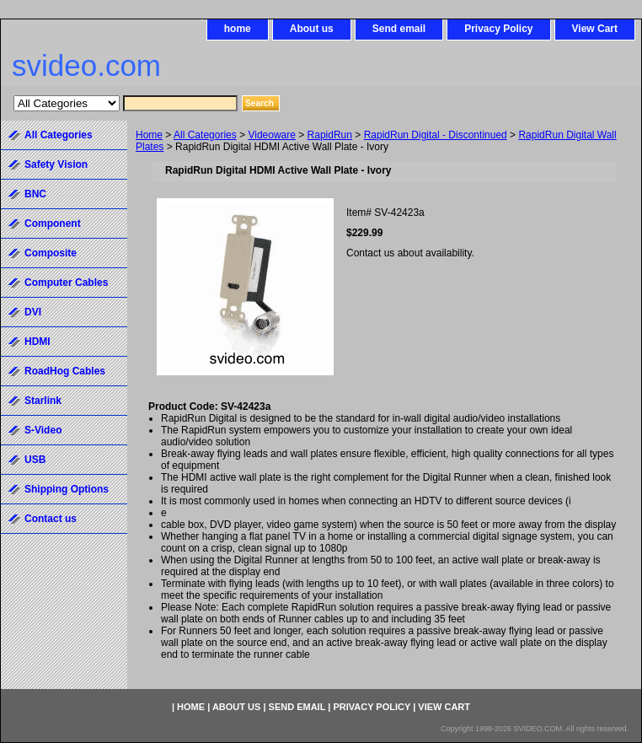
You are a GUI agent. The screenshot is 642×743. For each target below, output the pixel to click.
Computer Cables (66, 282)
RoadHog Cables (64, 371)
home (237, 29)
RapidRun (330, 135)
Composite (50, 253)
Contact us (50, 519)
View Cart (595, 29)
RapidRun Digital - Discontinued (435, 135)
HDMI (37, 341)
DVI (32, 312)
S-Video (43, 430)
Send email (398, 29)
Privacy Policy (498, 29)
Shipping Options (66, 489)
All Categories (205, 135)
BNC (35, 194)
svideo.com (86, 65)
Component (52, 223)
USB (34, 460)
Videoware (271, 135)
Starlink (43, 400)
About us (312, 29)
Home (149, 135)
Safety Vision (56, 164)
